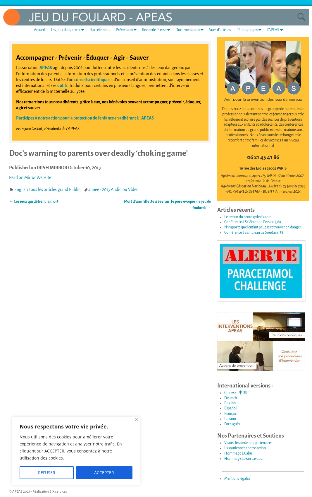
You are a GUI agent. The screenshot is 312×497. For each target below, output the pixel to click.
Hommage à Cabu (238, 453)
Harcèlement (99, 30)
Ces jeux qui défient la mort (33, 201)
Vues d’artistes (220, 30)
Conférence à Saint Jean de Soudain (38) (254, 232)
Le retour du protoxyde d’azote (247, 217)
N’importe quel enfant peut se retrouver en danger (262, 227)
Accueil (39, 30)
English (21, 189)
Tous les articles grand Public (54, 189)
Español (230, 408)
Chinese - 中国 (235, 393)
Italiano (230, 419)
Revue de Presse (157, 30)
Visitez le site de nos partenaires (248, 443)
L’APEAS (276, 30)
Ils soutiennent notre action (245, 448)
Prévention (127, 30)
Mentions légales (237, 478)
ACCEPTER (104, 472)
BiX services (58, 491)
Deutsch (230, 398)
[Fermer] (136, 419)
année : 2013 (99, 189)
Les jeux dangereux (69, 30)
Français (230, 413)
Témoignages (250, 30)
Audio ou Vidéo (125, 189)
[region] (76, 451)
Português (232, 424)
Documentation (190, 30)
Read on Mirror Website (30, 177)
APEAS (45, 67)
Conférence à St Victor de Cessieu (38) (252, 222)
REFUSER (46, 472)
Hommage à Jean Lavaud (243, 459)
